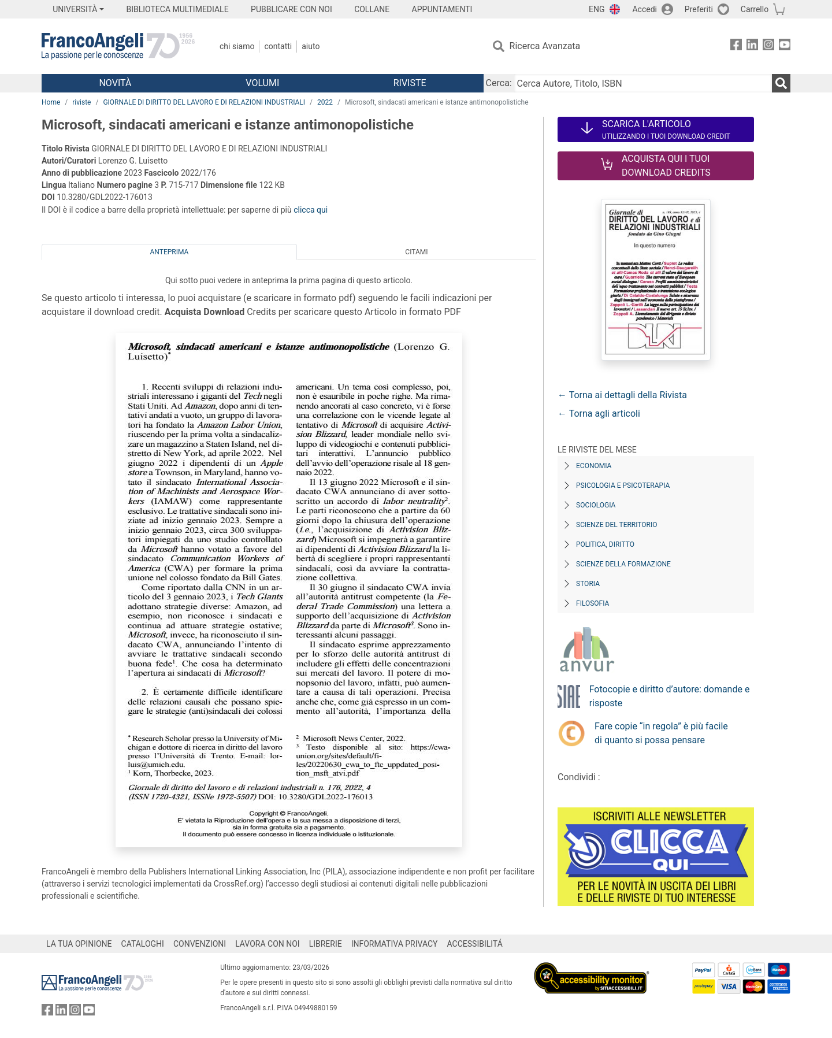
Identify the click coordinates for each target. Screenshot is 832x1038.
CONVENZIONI (199, 943)
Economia (593, 466)
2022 (325, 102)
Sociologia (595, 505)
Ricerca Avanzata (545, 45)
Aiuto (311, 46)
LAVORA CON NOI (267, 943)
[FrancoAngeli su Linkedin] (752, 46)
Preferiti (699, 9)
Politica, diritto (605, 544)
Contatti (278, 46)
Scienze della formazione (623, 564)
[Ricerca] (781, 83)
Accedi (644, 9)
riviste (81, 102)
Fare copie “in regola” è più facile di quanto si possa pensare (661, 733)
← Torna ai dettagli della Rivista (622, 395)
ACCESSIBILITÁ (475, 943)
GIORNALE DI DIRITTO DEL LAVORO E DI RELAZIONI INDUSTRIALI (204, 102)
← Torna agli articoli (599, 413)
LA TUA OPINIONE (79, 943)
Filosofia (592, 603)
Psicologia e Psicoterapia (623, 485)
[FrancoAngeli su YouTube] (784, 46)
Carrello (754, 9)
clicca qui (311, 209)
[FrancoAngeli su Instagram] (768, 46)
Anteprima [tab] (169, 252)
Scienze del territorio (617, 525)
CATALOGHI (142, 943)
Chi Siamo (237, 46)
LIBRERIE (325, 943)
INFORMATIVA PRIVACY (394, 943)
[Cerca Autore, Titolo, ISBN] (643, 83)
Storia (588, 584)
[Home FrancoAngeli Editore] (118, 46)
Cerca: (499, 82)
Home (51, 102)
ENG (596, 9)
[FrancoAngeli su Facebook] (736, 46)
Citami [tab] (416, 252)
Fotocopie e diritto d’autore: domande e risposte (669, 696)
